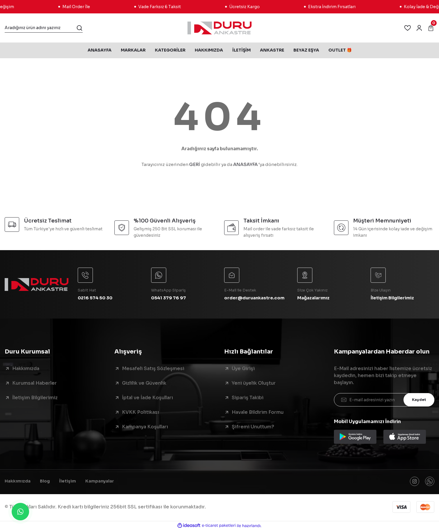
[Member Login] (419, 27)
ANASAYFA (245, 164)
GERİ (194, 164)
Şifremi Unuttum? (253, 428)
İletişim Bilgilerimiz (35, 399)
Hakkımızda (25, 370)
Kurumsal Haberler (34, 384)
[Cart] (430, 27)
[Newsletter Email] (384, 401)
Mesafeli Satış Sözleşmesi (153, 370)
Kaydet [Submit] (417, 400)
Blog (49, 483)
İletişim (73, 483)
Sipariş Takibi (247, 399)
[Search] (44, 28)
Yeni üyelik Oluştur (254, 384)
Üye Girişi (243, 370)
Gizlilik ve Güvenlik (144, 384)
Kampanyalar (109, 483)
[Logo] (219, 28)
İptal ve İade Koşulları (147, 399)
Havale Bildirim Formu (258, 413)
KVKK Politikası (140, 413)
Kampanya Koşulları (145, 428)
